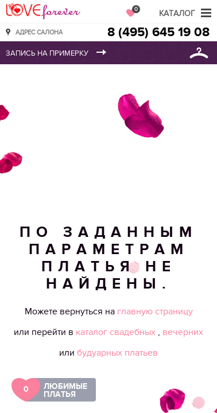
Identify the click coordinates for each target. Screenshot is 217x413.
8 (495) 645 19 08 (158, 32)
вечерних (182, 332)
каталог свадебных (117, 332)
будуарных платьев (117, 353)
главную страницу (155, 311)
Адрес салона (39, 32)
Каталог (177, 13)
